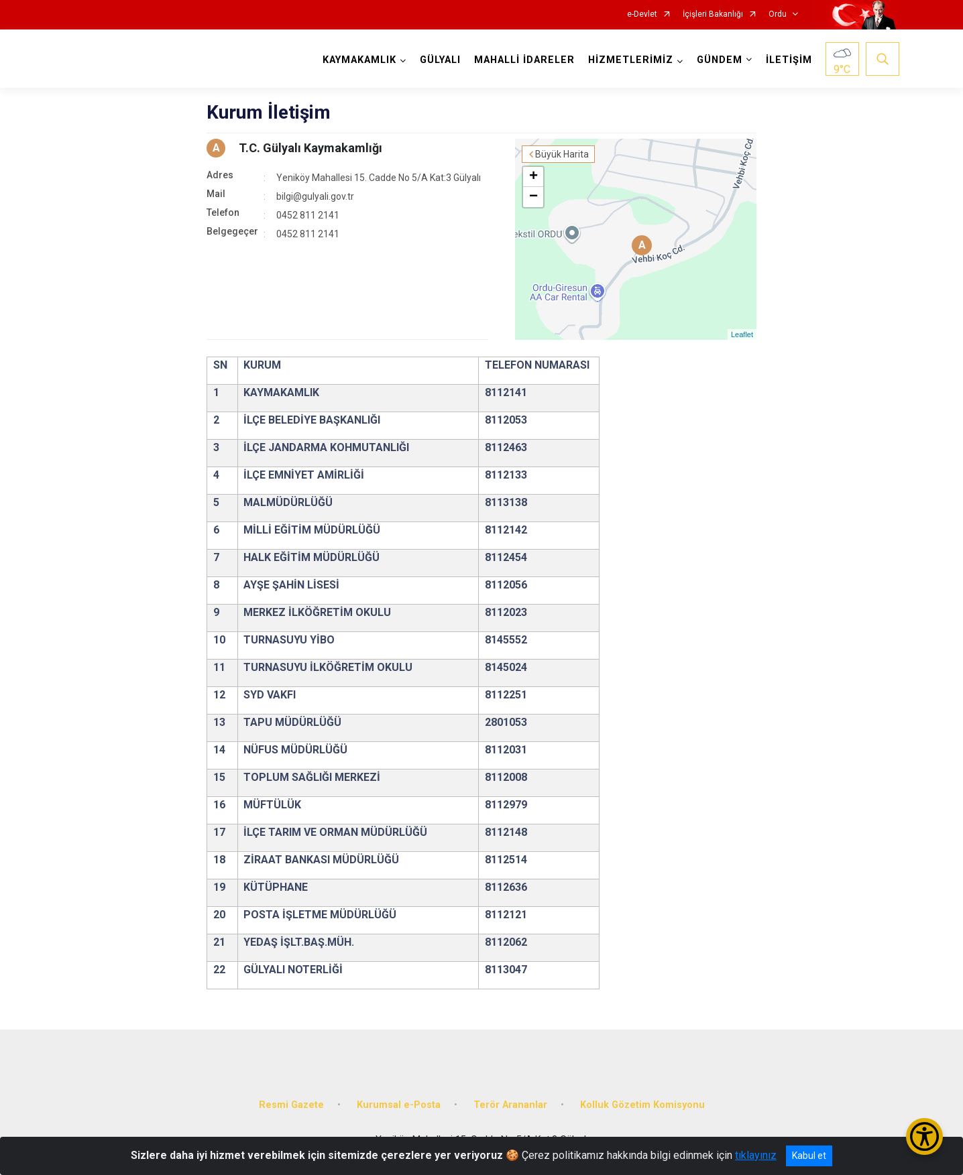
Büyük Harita (562, 154)
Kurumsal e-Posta (399, 1105)
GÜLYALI (440, 60)
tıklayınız (756, 1155)
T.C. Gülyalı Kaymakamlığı (310, 148)
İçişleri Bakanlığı (713, 14)
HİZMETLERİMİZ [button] (630, 60)
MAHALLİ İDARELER (524, 60)
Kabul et (809, 1155)
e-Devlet (642, 14)
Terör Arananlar (510, 1105)
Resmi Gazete (291, 1105)
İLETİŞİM (789, 60)
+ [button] (533, 177)
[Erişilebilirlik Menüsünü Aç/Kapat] (924, 1136)
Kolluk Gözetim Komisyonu (642, 1105)
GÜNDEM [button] (719, 60)
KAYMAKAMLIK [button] (359, 60)
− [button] (533, 197)
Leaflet (742, 334)
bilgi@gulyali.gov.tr (315, 196)
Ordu (778, 14)
